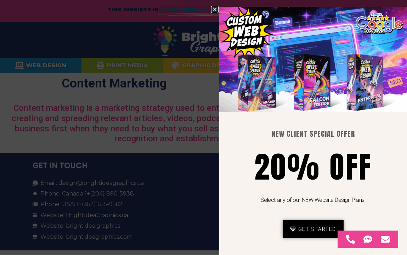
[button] (214, 9)
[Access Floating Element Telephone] (350, 239)
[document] (203, 127)
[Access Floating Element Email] (385, 239)
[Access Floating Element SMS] (368, 239)
